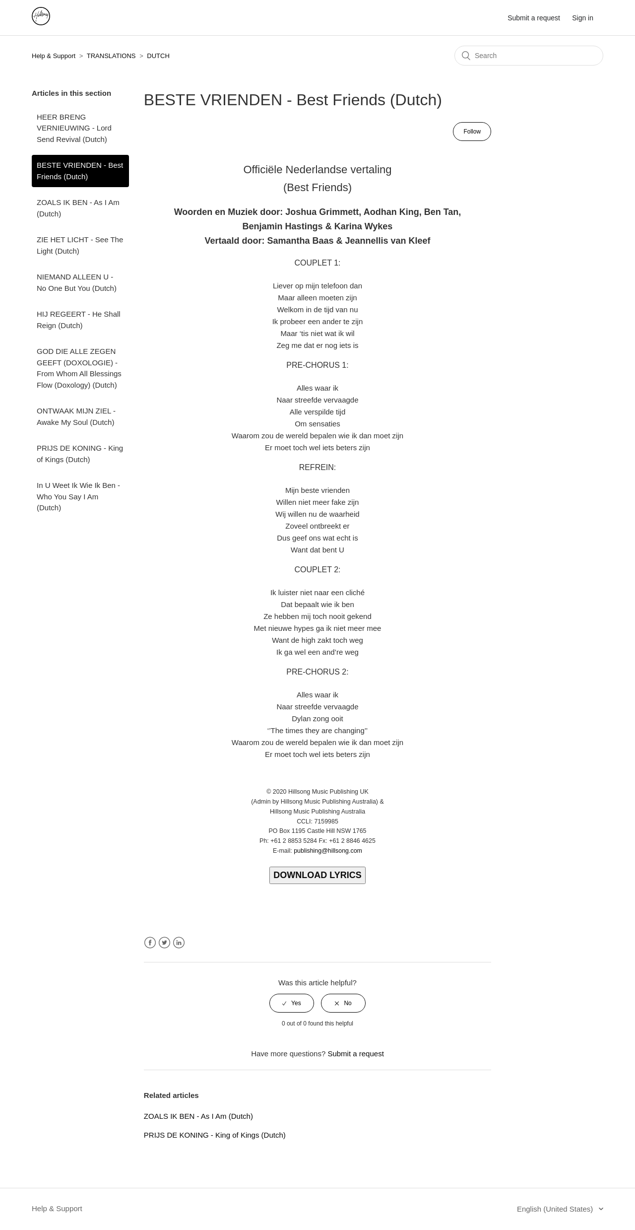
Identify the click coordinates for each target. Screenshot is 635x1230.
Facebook (150, 943)
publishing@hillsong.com (328, 850)
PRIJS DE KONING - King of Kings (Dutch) (80, 454)
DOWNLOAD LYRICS (317, 875)
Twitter (164, 943)
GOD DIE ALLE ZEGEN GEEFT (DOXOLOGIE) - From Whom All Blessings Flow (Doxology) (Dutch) (79, 368)
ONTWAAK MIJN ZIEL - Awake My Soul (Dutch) (76, 416)
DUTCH (158, 56)
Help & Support (53, 56)
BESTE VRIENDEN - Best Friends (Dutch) (80, 171)
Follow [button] (472, 131)
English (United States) (556, 1209)
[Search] (528, 56)
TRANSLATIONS (111, 56)
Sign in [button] (582, 18)
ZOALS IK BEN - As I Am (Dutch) (78, 208)
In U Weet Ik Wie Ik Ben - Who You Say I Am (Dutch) (78, 496)
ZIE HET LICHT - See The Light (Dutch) (80, 245)
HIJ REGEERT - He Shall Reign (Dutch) (79, 320)
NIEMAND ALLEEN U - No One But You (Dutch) (77, 282)
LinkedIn (179, 943)
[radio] (291, 1003)
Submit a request (534, 18)
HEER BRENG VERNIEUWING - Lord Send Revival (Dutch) (74, 128)
